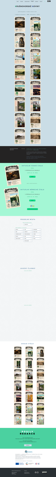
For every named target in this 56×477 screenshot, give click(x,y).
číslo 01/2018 (28, 270)
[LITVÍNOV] (37, 234)
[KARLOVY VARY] (37, 232)
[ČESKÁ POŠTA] (28, 224)
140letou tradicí (36, 149)
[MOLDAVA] (19, 236)
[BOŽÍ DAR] (19, 229)
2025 (32, 191)
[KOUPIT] (32, 177)
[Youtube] (48, 1)
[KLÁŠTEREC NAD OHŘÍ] (19, 234)
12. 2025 (35, 172)
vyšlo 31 (29, 172)
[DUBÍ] (28, 229)
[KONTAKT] (28, 445)
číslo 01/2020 (28, 305)
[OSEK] (37, 236)
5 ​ (33, 168)
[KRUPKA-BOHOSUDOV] (28, 234)
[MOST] (28, 236)
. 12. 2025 (35, 196)
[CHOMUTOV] (28, 232)
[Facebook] (50, 1)
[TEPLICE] (37, 238)
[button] (45, 1)
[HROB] (19, 232)
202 (32, 168)
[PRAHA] (28, 238)
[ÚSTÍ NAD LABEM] (28, 241)
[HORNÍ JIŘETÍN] (37, 229)
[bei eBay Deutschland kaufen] (32, 209)
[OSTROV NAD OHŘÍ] (19, 238)
